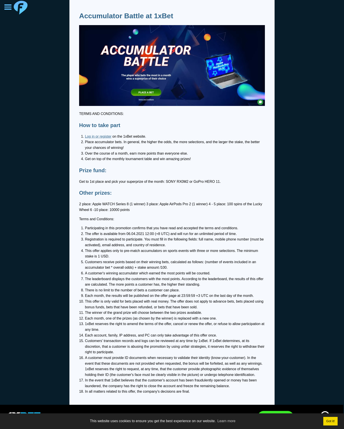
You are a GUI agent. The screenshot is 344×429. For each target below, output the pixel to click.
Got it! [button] (330, 421)
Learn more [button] (227, 421)
